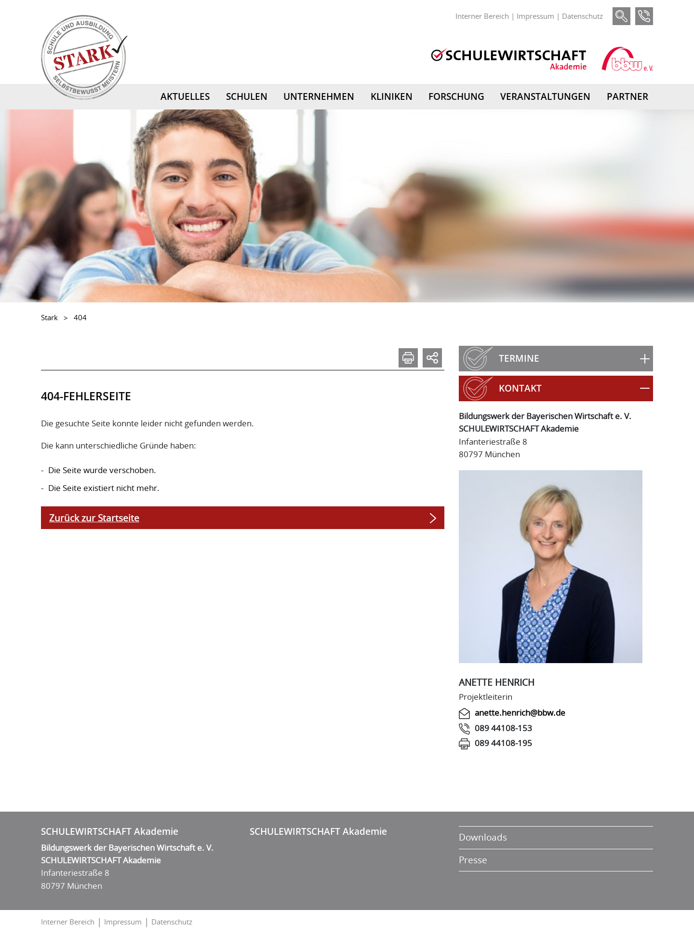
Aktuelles (185, 96)
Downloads (483, 837)
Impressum (535, 16)
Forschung (456, 96)
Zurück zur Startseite (94, 518)
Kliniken (392, 96)
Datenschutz (582, 16)
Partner (627, 96)
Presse (473, 860)
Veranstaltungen (545, 96)
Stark (49, 317)
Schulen (246, 96)
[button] (556, 358)
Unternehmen (318, 96)
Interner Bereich (482, 16)
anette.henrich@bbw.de (520, 712)
